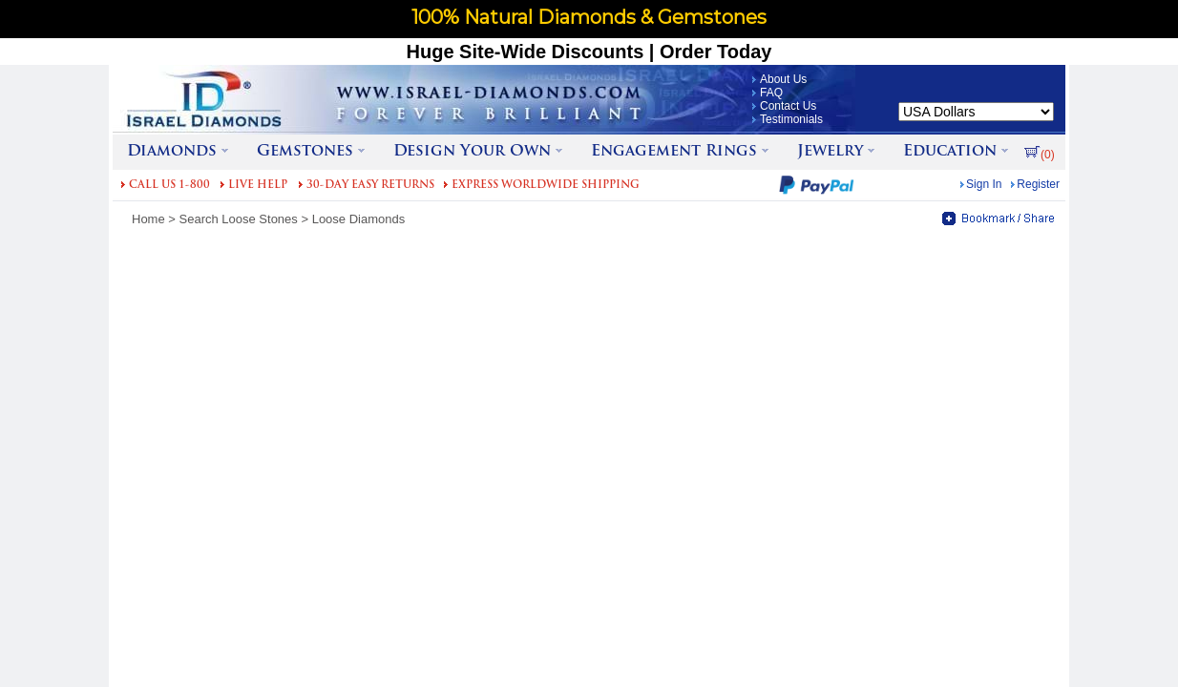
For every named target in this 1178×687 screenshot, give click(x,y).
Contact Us (788, 106)
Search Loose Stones (238, 219)
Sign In (983, 184)
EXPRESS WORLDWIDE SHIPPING (546, 185)
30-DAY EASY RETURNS (370, 185)
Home (148, 219)
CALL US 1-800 (169, 185)
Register (1038, 184)
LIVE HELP (257, 185)
